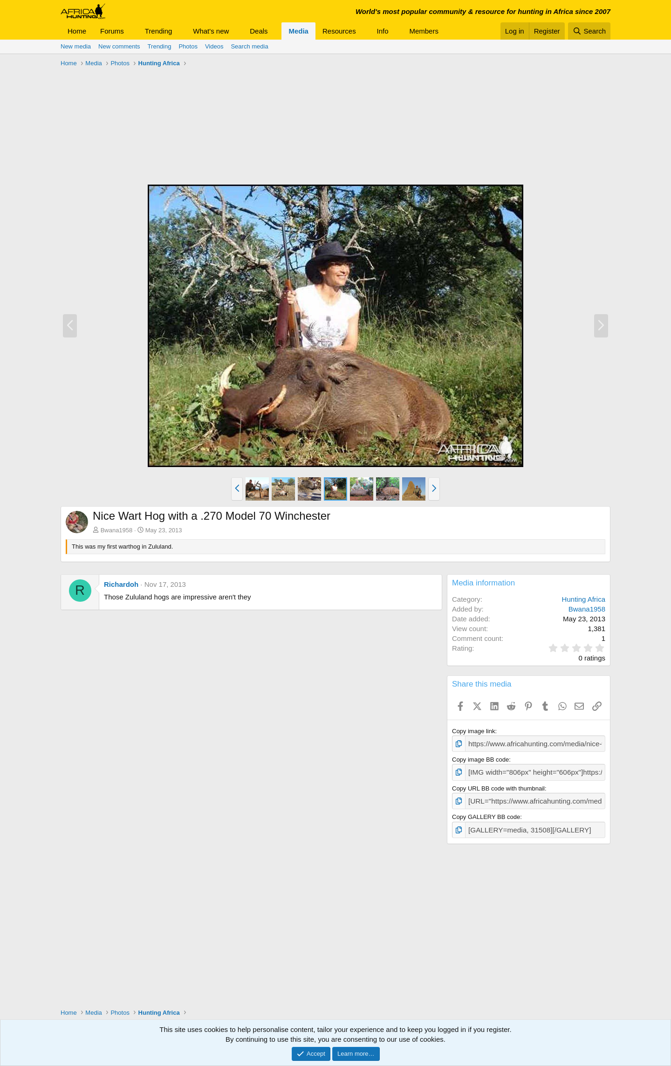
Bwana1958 (117, 530)
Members (423, 31)
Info (383, 31)
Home (77, 31)
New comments (119, 46)
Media (298, 31)
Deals (258, 31)
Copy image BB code (480, 758)
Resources (339, 31)
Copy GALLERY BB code (486, 812)
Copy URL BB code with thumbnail (498, 785)
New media (76, 46)
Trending (158, 31)
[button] (131, 31)
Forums (112, 31)
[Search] (589, 31)
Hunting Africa (583, 599)
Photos (187, 46)
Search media (249, 46)
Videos (214, 46)
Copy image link (473, 731)
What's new (211, 31)
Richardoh (121, 584)
